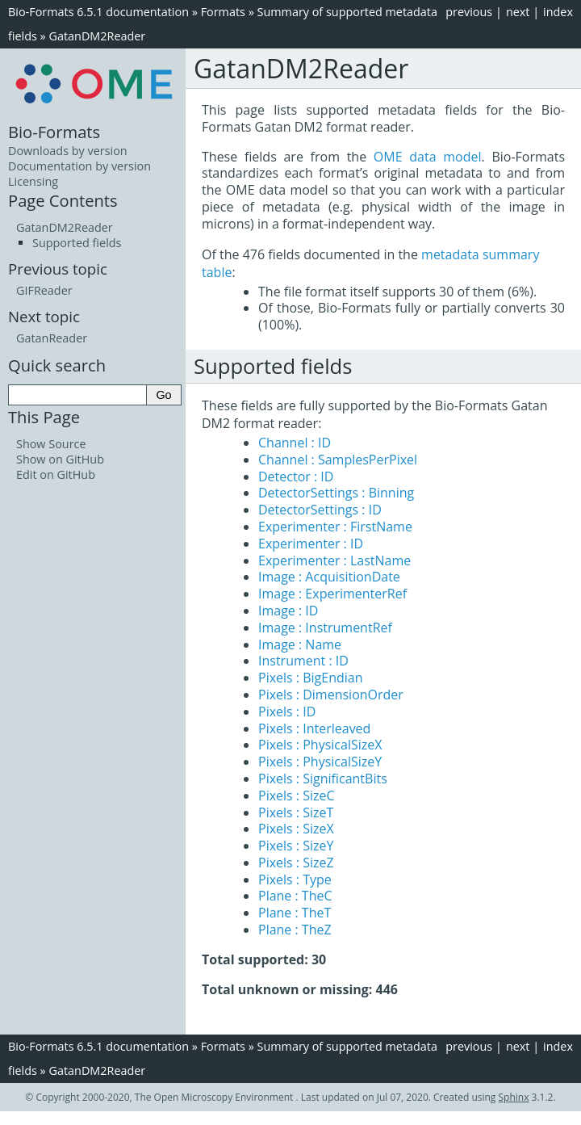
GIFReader (44, 290)
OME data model (428, 157)
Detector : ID (295, 476)
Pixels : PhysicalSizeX (320, 744)
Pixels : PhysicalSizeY (320, 761)
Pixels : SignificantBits (322, 778)
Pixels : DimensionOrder (330, 694)
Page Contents (63, 200)
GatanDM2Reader (96, 36)
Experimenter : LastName (334, 560)
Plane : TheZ (295, 929)
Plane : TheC (295, 896)
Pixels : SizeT (295, 812)
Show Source (51, 443)
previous (468, 11)
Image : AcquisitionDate (329, 577)
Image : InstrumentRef (325, 627)
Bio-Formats (54, 131)
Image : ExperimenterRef (332, 593)
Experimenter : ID (310, 543)
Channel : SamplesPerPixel (337, 459)
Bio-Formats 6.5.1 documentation (98, 11)
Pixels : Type (295, 879)
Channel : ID (294, 442)
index (558, 11)
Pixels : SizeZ (296, 862)
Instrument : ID (303, 661)
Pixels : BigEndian (310, 677)
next (518, 11)
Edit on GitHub (55, 474)
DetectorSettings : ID (320, 509)
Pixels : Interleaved (314, 728)
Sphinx (514, 1097)
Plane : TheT (294, 912)
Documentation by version (79, 166)
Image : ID (288, 610)
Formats (223, 11)
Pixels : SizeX (296, 828)
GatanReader (51, 338)
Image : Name (299, 644)
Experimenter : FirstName (335, 526)
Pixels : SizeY (295, 845)
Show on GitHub (60, 459)
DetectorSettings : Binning (336, 493)
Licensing (33, 181)
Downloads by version (67, 150)
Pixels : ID (287, 711)
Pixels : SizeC (296, 795)
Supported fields (76, 242)
